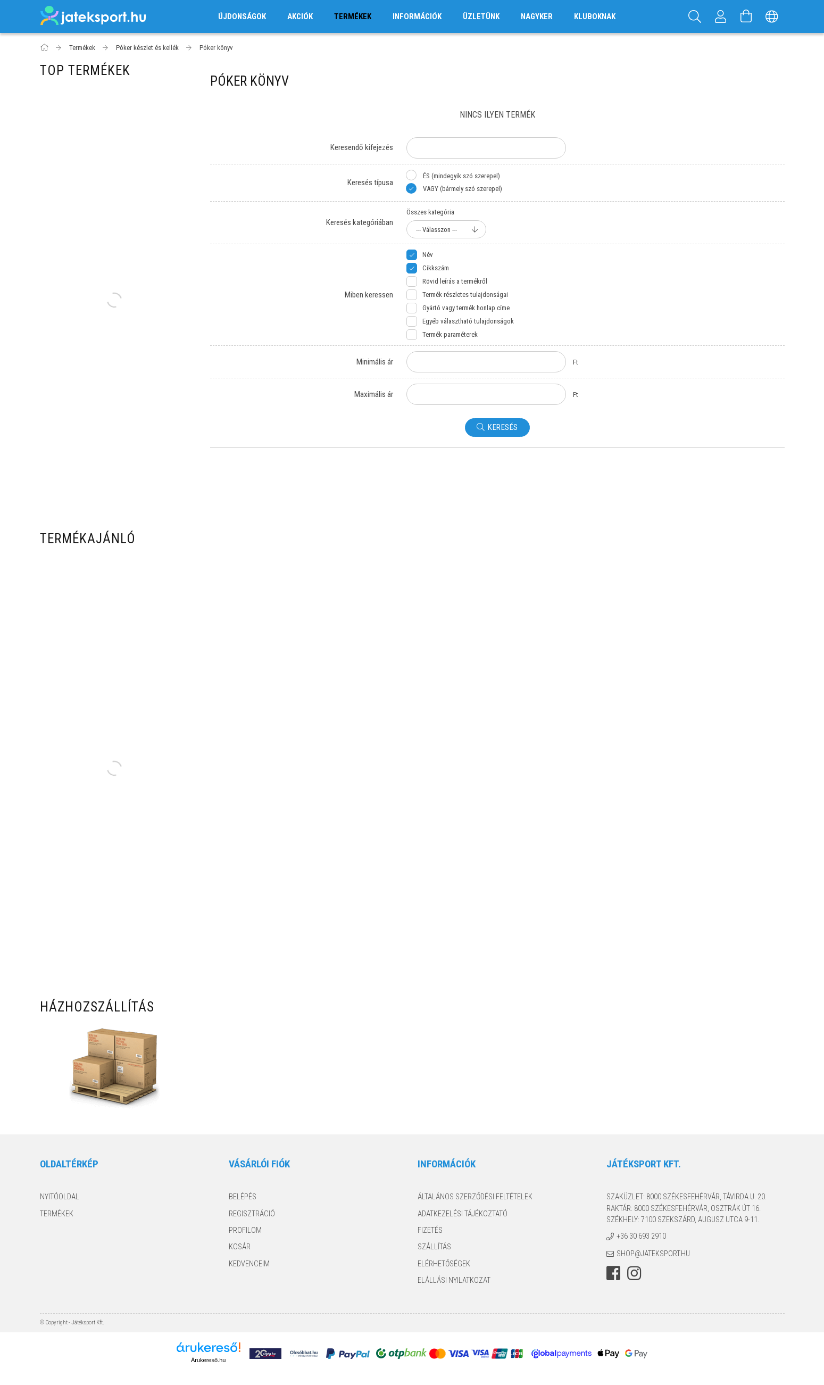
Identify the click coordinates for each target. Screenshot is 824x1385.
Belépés (242, 1196)
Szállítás (434, 1246)
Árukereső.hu (208, 1360)
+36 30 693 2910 (641, 1236)
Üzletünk (481, 16)
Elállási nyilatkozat (454, 1280)
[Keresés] (695, 16)
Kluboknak (594, 16)
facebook (613, 1273)
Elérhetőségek (444, 1263)
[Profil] (721, 16)
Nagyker (537, 16)
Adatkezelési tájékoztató (462, 1213)
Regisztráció (252, 1213)
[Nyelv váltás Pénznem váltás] (772, 16)
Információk (417, 16)
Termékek (56, 1213)
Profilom (245, 1230)
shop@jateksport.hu (653, 1253)
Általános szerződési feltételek (475, 1196)
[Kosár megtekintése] (746, 16)
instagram (634, 1273)
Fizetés (430, 1230)
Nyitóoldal (59, 1196)
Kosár (240, 1246)
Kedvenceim (249, 1263)
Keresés (503, 427)
